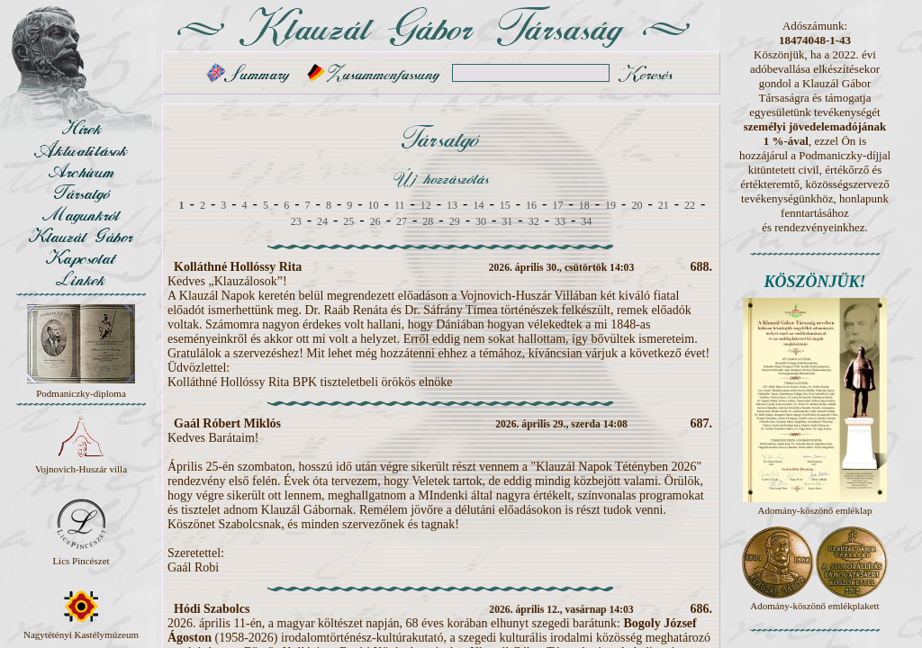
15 (505, 205)
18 (584, 205)
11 (399, 205)
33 (560, 221)
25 (348, 221)
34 (586, 221)
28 (427, 221)
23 (296, 221)
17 (557, 205)
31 (507, 221)
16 (531, 205)
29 (454, 221)
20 (636, 205)
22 (689, 205)
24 (322, 221)
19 (610, 205)
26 (375, 221)
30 (480, 221)
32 (534, 221)
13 (452, 205)
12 (425, 205)
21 (663, 205)
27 (401, 221)
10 (373, 205)
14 (478, 205)
